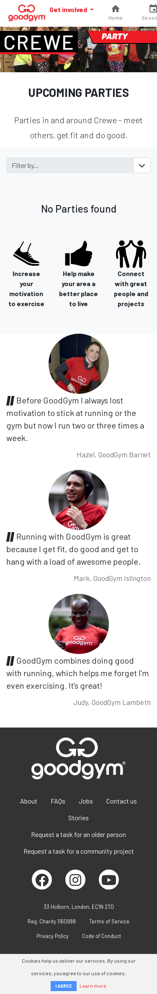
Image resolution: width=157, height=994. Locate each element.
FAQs (58, 801)
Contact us (121, 801)
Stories (78, 818)
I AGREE (63, 986)
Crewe (39, 42)
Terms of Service (109, 921)
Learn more (93, 986)
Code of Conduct (101, 936)
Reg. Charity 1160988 (52, 921)
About (28, 801)
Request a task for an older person (78, 834)
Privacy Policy (52, 936)
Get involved (68, 9)
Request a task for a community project (78, 851)
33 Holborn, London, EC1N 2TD (79, 906)
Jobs (86, 801)
